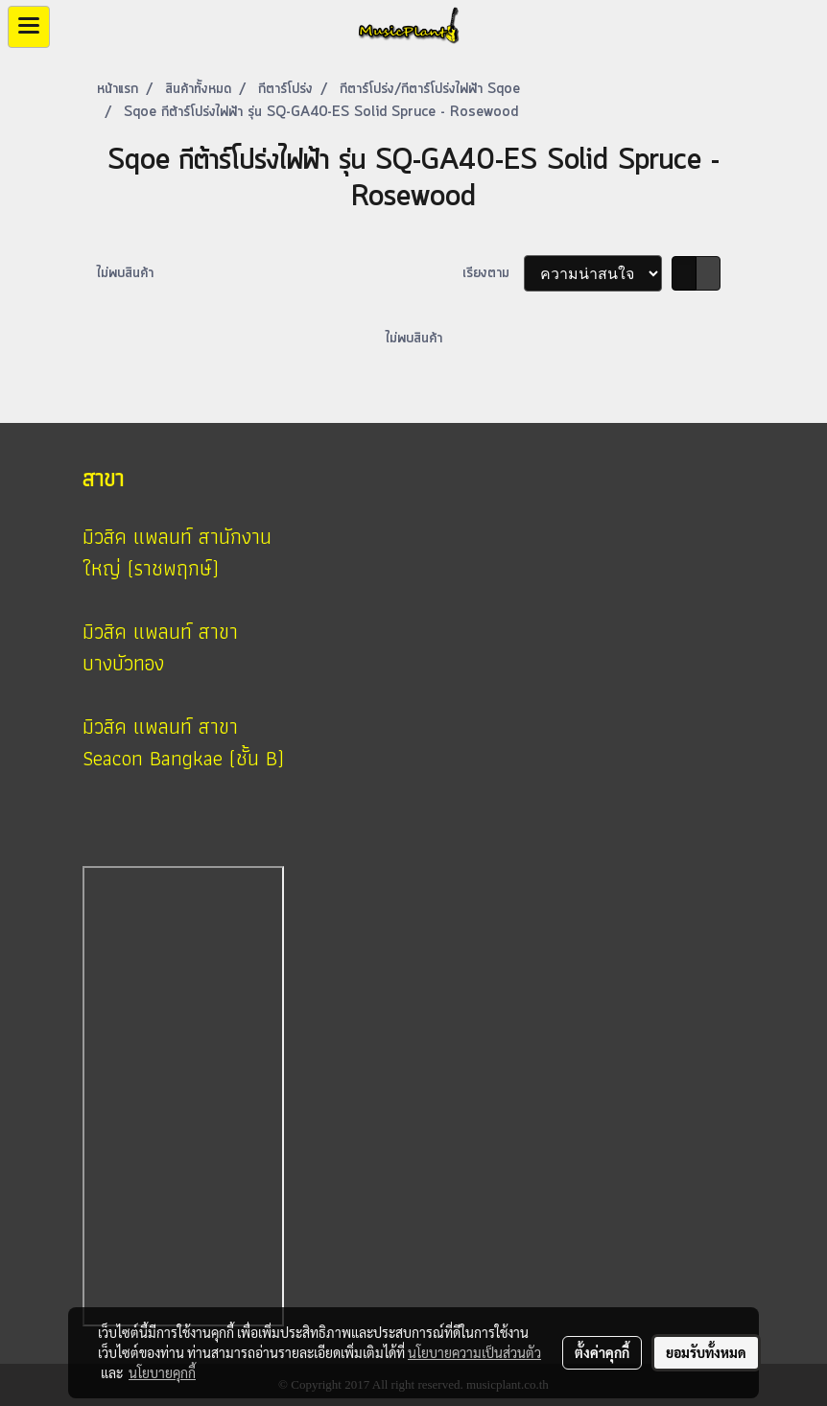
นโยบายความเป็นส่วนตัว (474, 1352)
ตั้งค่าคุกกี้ (602, 1352)
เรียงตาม (493, 273)
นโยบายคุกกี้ (162, 1372)
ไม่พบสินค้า (125, 273)
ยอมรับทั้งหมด (706, 1352)
